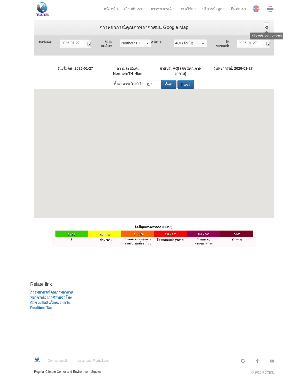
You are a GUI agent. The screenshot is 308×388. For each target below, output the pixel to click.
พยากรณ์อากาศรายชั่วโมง (51, 297)
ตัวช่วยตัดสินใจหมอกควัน (50, 302)
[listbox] (135, 43)
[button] (86, 43)
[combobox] (71, 43)
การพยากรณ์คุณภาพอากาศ (51, 292)
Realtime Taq (41, 308)
